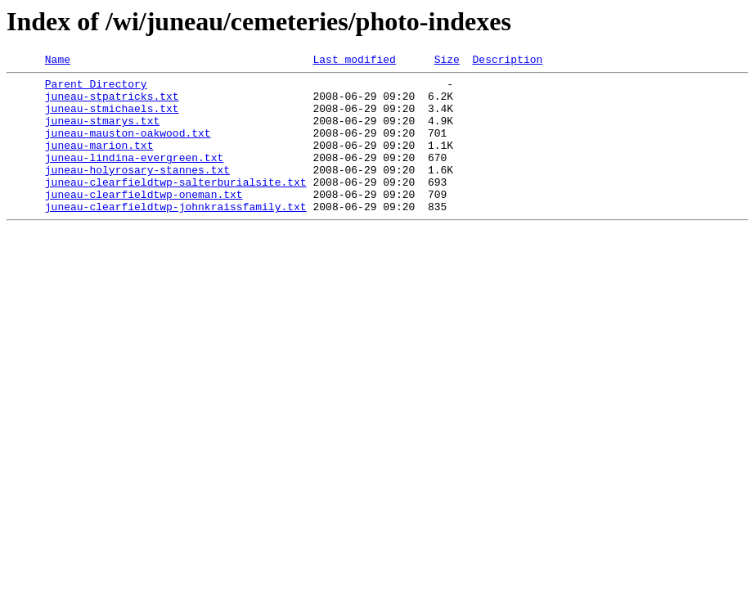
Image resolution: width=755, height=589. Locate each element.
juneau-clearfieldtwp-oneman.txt (144, 221)
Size (447, 61)
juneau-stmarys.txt (102, 132)
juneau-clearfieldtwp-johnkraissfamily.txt (176, 235)
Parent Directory (96, 88)
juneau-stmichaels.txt (112, 117)
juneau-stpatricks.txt (112, 103)
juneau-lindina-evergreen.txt (134, 176)
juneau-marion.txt (99, 162)
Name (57, 61)
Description (507, 61)
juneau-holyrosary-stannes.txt (137, 191)
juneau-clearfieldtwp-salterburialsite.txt (176, 206)
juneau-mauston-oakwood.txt (128, 147)
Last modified (353, 61)
